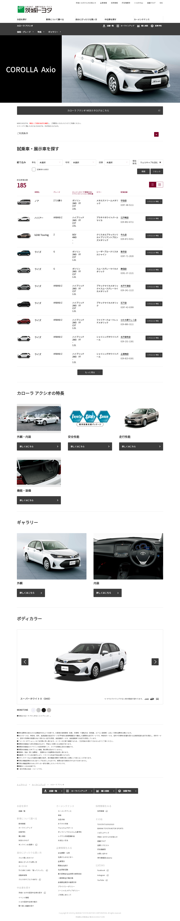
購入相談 (142, 25)
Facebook (100, 870)
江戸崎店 (125, 217)
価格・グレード (24, 31)
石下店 (124, 302)
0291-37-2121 (127, 273)
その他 (99, 819)
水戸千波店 (125, 285)
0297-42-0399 (127, 307)
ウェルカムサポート (64, 828)
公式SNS (100, 865)
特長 (39, 31)
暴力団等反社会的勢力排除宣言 (69, 874)
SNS (161, 3)
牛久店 (124, 234)
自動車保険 (22, 875)
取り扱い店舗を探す (25, 906)
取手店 (124, 251)
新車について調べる (27, 818)
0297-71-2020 (127, 256)
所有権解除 (126, 3)
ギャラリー (53, 31)
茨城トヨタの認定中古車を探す (29, 892)
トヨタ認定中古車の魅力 (27, 901)
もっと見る (92, 372)
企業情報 (103, 3)
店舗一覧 (108, 25)
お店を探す (22, 806)
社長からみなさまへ (64, 857)
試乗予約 (156, 25)
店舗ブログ (151, 3)
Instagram (100, 875)
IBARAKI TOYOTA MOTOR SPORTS (109, 828)
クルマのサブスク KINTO (27, 879)
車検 (58, 815)
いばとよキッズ (102, 832)
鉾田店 (124, 268)
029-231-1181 (127, 341)
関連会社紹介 (62, 865)
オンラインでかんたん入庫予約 (69, 832)
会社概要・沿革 (63, 853)
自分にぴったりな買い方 (29, 852)
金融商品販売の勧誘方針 (66, 882)
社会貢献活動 (62, 869)
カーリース (22, 866)
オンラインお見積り (25, 844)
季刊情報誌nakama (104, 858)
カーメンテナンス (65, 806)
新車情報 (21, 823)
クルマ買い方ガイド (25, 858)
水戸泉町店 (125, 336)
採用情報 (114, 3)
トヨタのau (138, 3)
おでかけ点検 (62, 823)
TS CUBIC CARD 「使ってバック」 (30, 870)
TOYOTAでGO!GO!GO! (105, 824)
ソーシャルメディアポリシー (68, 890)
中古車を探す (23, 887)
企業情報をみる (64, 847)
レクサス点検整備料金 (65, 836)
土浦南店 (125, 353)
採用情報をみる (103, 806)
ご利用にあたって (63, 894)
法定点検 (60, 819)
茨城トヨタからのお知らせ (86, 3)
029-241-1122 (127, 290)
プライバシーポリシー (65, 886)
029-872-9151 (127, 239)
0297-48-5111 (127, 205)
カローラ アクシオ (25, 25)
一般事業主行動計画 (65, 878)
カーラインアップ (125, 25)
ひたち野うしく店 (128, 319)
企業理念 (60, 861)
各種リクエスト (102, 845)
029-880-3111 (127, 324)
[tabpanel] (90, 69)
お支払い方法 (62, 840)
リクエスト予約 (154, 201)
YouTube (100, 880)
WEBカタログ (23, 840)
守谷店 (124, 200)
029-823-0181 (127, 358)
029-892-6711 (127, 222)
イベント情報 (23, 897)
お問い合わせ (101, 853)
